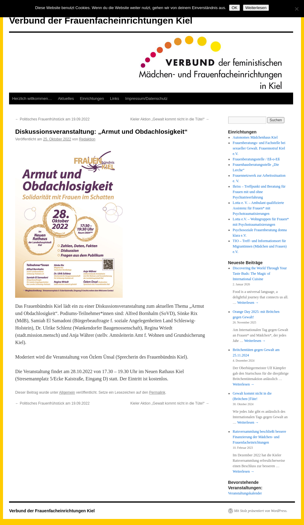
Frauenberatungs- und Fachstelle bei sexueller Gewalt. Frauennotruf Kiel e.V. (259, 148)
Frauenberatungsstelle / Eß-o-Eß (256, 159)
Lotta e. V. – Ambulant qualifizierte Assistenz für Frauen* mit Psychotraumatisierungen (258, 208)
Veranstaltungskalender (245, 493)
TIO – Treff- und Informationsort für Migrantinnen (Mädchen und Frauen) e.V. (259, 246)
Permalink (157, 392)
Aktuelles (66, 98)
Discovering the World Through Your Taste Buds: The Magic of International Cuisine (260, 273)
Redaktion (87, 139)
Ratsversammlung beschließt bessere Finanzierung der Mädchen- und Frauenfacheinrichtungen (259, 437)
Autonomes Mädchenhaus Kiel (255, 137)
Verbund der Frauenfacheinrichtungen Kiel (100, 20)
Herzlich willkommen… (32, 98)
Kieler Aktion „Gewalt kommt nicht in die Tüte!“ (169, 119)
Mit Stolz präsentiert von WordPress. (260, 511)
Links (114, 98)
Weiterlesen (248, 302)
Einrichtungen (92, 98)
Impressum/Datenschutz (146, 98)
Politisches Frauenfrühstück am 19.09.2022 (52, 119)
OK (234, 7)
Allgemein (67, 392)
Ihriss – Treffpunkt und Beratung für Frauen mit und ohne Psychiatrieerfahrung (259, 191)
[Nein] (296, 9)
